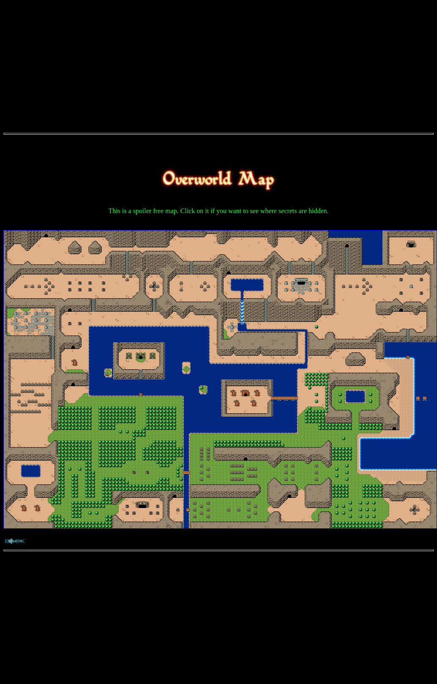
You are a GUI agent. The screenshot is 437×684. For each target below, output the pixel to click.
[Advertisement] (218, 62)
